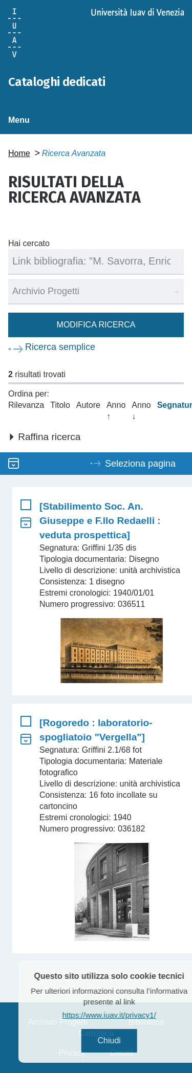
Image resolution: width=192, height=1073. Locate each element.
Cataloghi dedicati (56, 82)
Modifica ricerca (96, 324)
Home (19, 153)
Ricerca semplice (60, 347)
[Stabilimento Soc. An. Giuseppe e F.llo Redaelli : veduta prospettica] (100, 520)
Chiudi (122, 1040)
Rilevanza (26, 405)
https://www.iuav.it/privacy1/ (123, 1015)
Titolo (60, 405)
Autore (88, 405)
